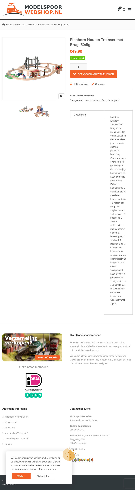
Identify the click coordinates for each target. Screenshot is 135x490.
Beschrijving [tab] (80, 114)
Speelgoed (113, 100)
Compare (100, 84)
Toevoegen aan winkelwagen (96, 74)
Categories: (76, 100)
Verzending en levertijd (16, 438)
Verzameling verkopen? (16, 433)
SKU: (73, 95)
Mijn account (11, 422)
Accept (21, 476)
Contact (8, 444)
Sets (104, 100)
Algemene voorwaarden (16, 417)
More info (43, 476)
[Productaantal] (78, 66)
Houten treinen (92, 100)
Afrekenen (10, 427)
